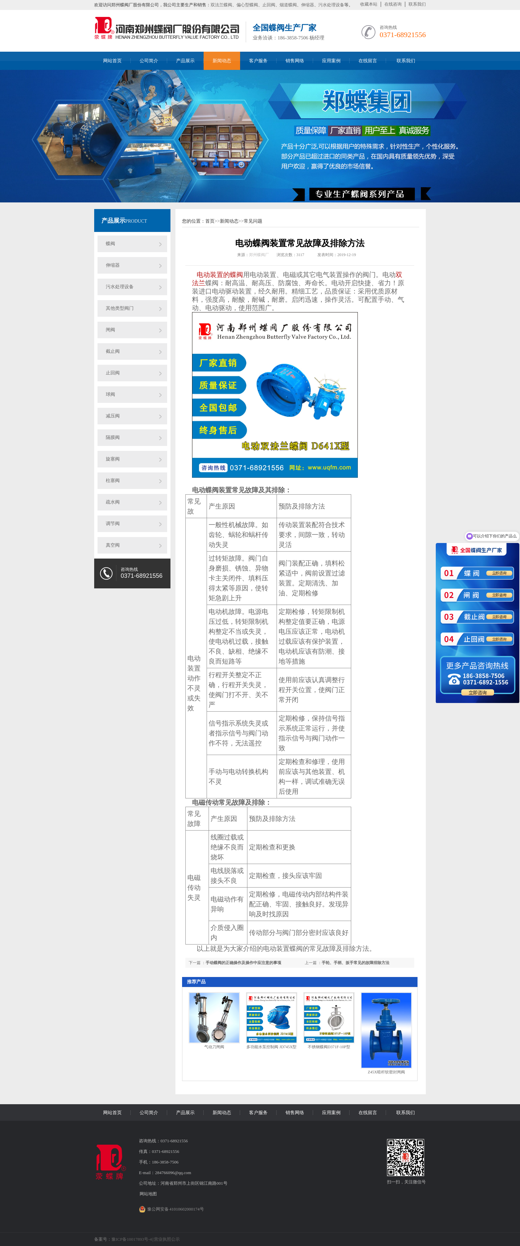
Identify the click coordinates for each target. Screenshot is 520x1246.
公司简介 (149, 60)
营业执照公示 (167, 1239)
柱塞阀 (113, 480)
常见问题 (253, 221)
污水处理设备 (331, 4)
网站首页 (112, 60)
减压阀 (113, 415)
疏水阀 (113, 502)
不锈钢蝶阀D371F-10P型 (329, 1047)
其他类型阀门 (120, 308)
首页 (210, 221)
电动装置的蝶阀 (220, 274)
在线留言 (367, 60)
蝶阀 (110, 243)
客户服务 (258, 60)
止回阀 (268, 4)
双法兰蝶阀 (221, 4)
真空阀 (113, 545)
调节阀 (113, 523)
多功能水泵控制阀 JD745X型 (271, 1047)
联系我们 (417, 4)
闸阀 (110, 329)
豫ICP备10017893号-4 (131, 1239)
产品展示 (185, 60)
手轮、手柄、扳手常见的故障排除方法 (355, 962)
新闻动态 (222, 60)
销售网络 (295, 60)
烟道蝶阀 (288, 4)
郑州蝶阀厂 (259, 254)
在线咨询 (393, 4)
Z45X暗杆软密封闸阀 (386, 1072)
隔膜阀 (113, 437)
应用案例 (331, 60)
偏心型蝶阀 (247, 4)
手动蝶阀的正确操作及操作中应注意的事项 (243, 962)
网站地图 (148, 1193)
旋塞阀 (113, 459)
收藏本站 (368, 4)
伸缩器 (307, 4)
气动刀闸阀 (214, 1047)
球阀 (110, 394)
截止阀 (113, 351)
